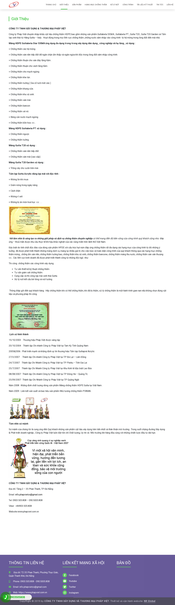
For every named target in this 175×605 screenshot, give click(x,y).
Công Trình (128, 5)
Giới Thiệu (64, 5)
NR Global (149, 601)
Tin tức (159, 5)
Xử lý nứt (114, 5)
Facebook (71, 593)
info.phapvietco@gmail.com (28, 494)
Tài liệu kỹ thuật (145, 5)
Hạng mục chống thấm (96, 5)
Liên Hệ (170, 5)
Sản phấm (76, 5)
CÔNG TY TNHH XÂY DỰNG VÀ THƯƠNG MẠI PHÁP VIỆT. (77, 601)
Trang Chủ (51, 5)
